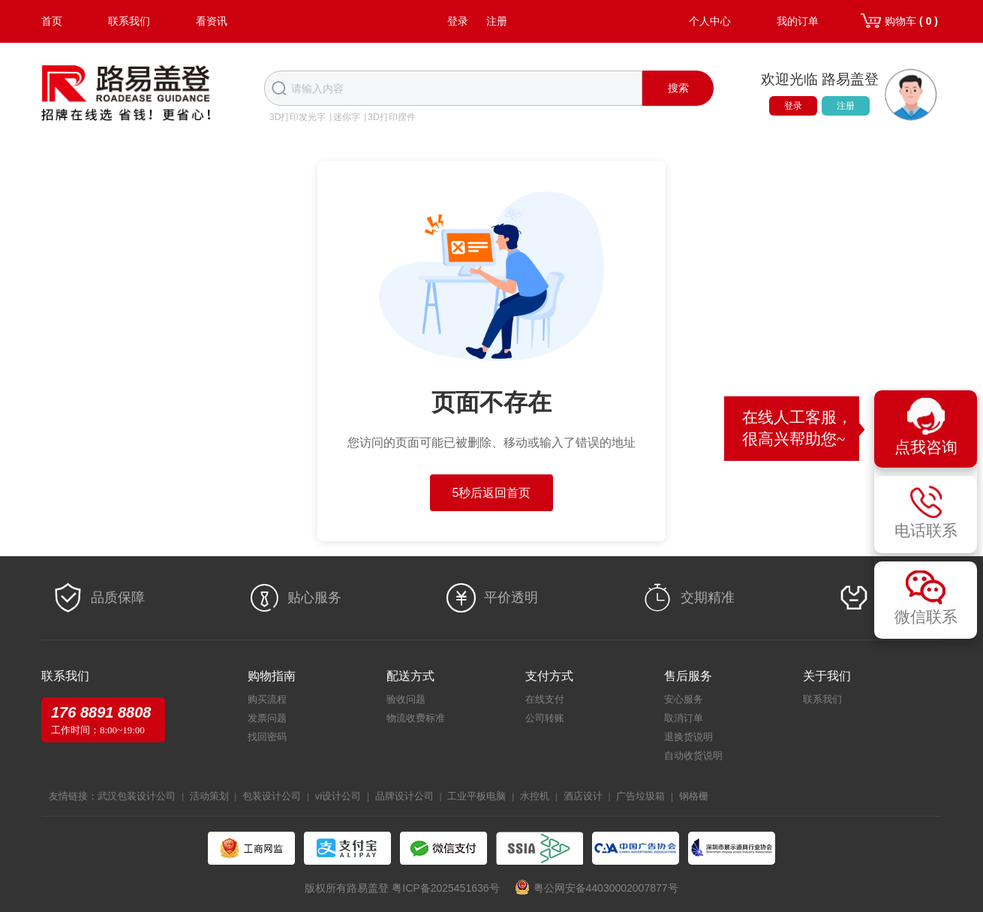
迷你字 (346, 117)
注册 (496, 21)
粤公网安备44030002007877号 (606, 888)
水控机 (534, 796)
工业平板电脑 (476, 796)
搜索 (678, 88)
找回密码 (267, 737)
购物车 (911, 21)
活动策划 (209, 796)
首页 (51, 21)
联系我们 (129, 21)
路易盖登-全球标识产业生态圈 (126, 94)
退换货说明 (688, 737)
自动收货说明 (693, 755)
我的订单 (798, 21)
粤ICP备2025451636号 (445, 888)
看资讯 (211, 21)
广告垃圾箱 (640, 796)
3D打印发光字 (297, 117)
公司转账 (544, 718)
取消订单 (683, 718)
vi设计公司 (338, 796)
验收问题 (405, 699)
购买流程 (267, 699)
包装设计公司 (271, 796)
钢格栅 (693, 796)
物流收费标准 (415, 718)
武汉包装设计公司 (137, 796)
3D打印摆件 (391, 117)
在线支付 (544, 699)
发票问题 (267, 718)
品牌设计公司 (404, 796)
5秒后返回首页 (491, 492)
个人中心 (710, 21)
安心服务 (683, 699)
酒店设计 (583, 796)
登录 (457, 21)
